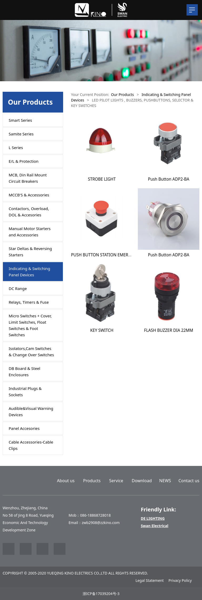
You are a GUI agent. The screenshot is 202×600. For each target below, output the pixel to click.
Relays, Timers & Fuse (29, 302)
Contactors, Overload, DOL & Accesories (29, 211)
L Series (16, 147)
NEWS (165, 481)
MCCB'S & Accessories (29, 194)
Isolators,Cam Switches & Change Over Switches (31, 351)
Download (142, 481)
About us (65, 481)
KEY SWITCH (101, 330)
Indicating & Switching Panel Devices (29, 271)
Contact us (188, 481)
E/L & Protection (23, 161)
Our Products (122, 94)
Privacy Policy (180, 580)
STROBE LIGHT (102, 179)
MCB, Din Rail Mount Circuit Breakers (28, 178)
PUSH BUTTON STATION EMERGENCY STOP (111, 255)
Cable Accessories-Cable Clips (31, 445)
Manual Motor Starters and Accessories (30, 231)
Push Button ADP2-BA (168, 179)
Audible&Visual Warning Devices (31, 411)
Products (92, 481)
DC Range (18, 288)
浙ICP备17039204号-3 (101, 593)
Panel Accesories (24, 428)
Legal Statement (149, 580)
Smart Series (20, 120)
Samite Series (21, 133)
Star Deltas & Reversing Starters (30, 251)
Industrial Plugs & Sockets (25, 391)
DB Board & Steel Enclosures (24, 371)
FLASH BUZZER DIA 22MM (168, 330)
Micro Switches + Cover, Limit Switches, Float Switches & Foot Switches (30, 325)
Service (116, 481)
